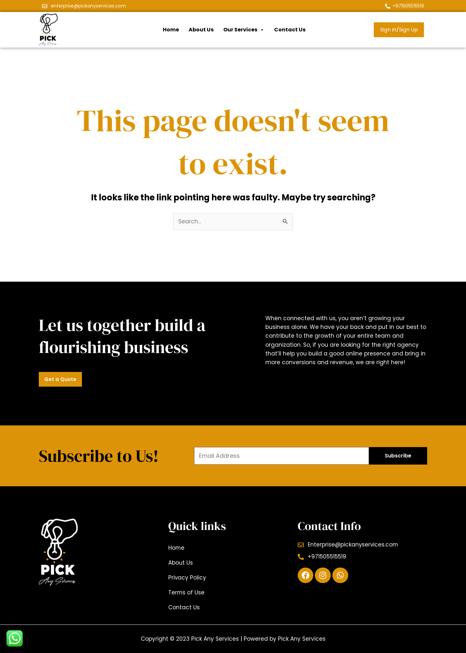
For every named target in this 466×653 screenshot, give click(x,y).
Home (171, 29)
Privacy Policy (187, 577)
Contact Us (289, 29)
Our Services (243, 29)
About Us (201, 29)
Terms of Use (186, 592)
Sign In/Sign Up (399, 29)
